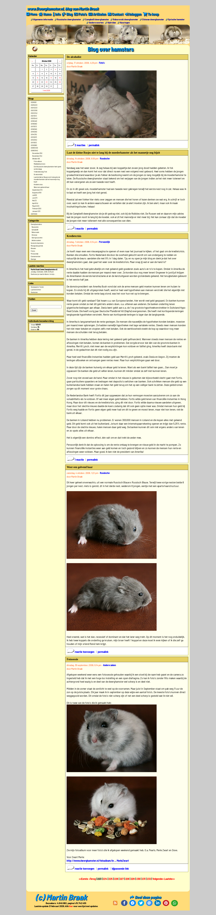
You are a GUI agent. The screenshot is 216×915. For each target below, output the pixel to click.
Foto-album (38, 161)
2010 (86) (34, 145)
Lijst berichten (36, 289)
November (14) (37, 156)
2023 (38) (34, 110)
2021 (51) (34, 116)
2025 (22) (34, 105)
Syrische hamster (176, 19)
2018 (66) (34, 124)
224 (105, 878)
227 (122, 878)
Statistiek (34, 292)
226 (116, 878)
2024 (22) (34, 108)
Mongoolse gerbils (37, 246)
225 (111, 878)
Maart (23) (35, 206)
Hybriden (112, 22)
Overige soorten (37, 237)
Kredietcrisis (38, 184)
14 (37, 78)
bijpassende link (120, 868)
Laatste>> (169, 878)
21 (37, 82)
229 (133, 878)
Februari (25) (36, 208)
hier (71, 906)
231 (144, 878)
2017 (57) (34, 126)
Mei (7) (34, 200)
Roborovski (35, 232)
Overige (33, 259)
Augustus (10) (36, 192)
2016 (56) (34, 129)
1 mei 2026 (46, 90)
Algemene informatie (43, 19)
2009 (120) (34, 148)
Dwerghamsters (36, 224)
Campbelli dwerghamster (97, 19)
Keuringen (125, 22)
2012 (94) (34, 140)
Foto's (33, 251)
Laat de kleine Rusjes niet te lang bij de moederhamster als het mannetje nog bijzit (47, 179)
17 (51, 78)
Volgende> (158, 878)
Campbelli (35, 230)
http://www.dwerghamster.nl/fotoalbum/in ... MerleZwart (98, 860)
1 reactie (75, 228)
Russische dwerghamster (69, 19)
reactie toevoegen (81, 651)
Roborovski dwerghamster (125, 19)
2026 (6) (33, 102)
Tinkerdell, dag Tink (40, 172)
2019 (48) (34, 121)
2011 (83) (34, 142)
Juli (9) (34, 195)
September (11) (37, 190)
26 (60, 82)
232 (149, 878)
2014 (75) (34, 134)
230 (138, 878)
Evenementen (35, 256)
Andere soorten (96, 22)
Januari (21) (36, 211)
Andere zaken (36, 240)
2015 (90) (34, 132)
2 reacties (76, 145)
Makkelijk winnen (39, 164)
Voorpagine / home (37, 287)
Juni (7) (34, 198)
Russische (35, 227)
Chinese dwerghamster (153, 19)
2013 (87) (34, 137)
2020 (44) (34, 118)
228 (127, 878)
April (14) (35, 203)
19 (60, 78)
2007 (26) (34, 214)
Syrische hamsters (37, 243)
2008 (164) (34, 150)
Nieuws (33, 248)
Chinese (34, 235)
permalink (94, 145)
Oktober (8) (36, 158)
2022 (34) (34, 113)
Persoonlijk (34, 254)
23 (47, 82)
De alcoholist (38, 174)
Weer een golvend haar (41, 187)
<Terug (92, 878)
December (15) (37, 153)
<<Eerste (84, 878)
